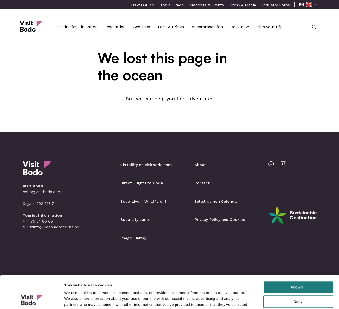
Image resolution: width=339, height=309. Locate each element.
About (200, 164)
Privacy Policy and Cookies (219, 219)
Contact (202, 183)
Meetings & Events (207, 5)
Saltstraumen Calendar (216, 201)
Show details (257, 299)
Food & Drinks (171, 26)
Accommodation (207, 26)
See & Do (141, 26)
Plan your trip (270, 26)
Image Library (133, 238)
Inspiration (115, 26)
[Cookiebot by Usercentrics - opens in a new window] (31, 299)
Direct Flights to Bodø (141, 183)
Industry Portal (276, 5)
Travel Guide (142, 5)
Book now (240, 26)
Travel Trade (172, 5)
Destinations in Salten (77, 26)
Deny (298, 271)
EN (301, 4)
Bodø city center (136, 219)
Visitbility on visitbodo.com (146, 164)
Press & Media (243, 5)
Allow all (298, 256)
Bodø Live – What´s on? (143, 201)
